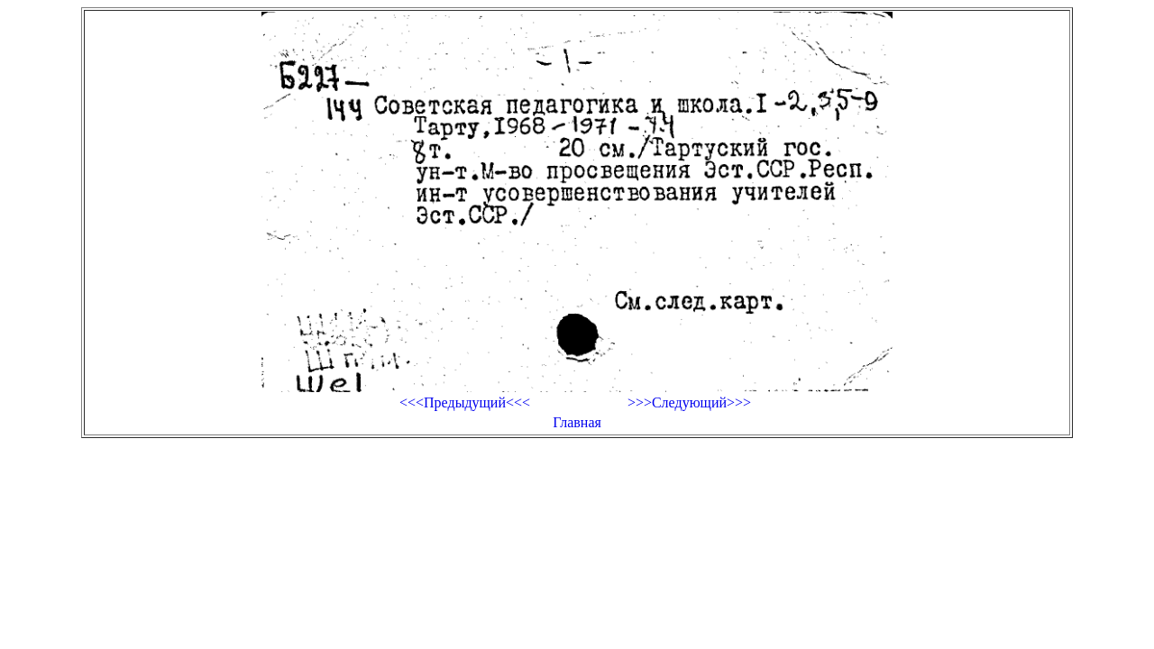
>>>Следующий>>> (689, 402)
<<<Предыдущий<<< (464, 402)
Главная (577, 422)
